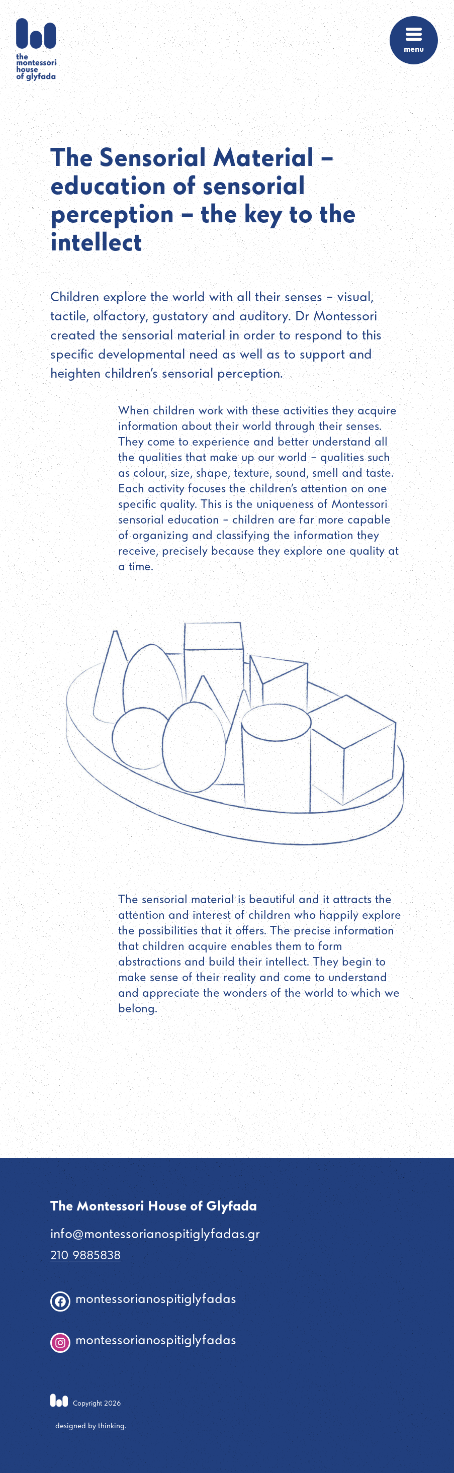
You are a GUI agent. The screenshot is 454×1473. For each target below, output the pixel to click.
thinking (111, 1426)
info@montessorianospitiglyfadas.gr (155, 1235)
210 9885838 (85, 1256)
